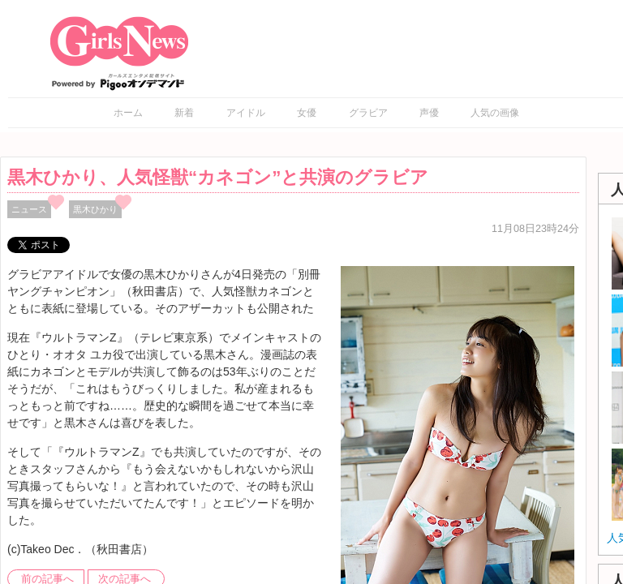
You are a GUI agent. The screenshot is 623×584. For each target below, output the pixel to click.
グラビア (368, 112)
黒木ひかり (95, 209)
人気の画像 (494, 112)
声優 (429, 112)
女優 (306, 112)
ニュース (29, 209)
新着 (184, 112)
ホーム (128, 112)
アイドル (245, 112)
